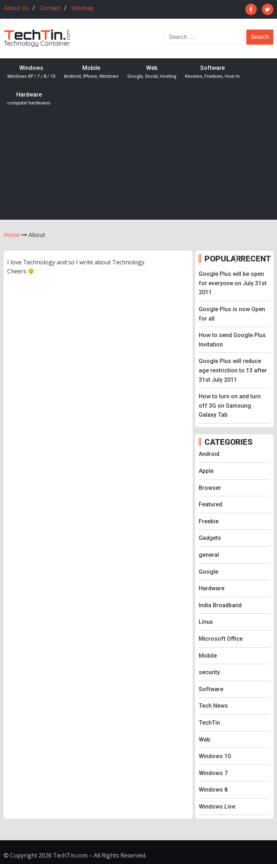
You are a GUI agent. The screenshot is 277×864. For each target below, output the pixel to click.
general (209, 554)
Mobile (91, 72)
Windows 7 (213, 773)
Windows (31, 72)
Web (151, 72)
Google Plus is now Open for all (232, 314)
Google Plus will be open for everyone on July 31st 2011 (233, 283)
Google (208, 571)
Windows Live (217, 806)
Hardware (28, 99)
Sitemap (82, 8)
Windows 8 (213, 789)
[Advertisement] (138, 165)
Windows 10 (215, 756)
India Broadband (220, 605)
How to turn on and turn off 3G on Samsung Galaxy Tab (230, 405)
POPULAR (219, 258)
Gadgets (210, 537)
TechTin (209, 722)
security (209, 672)
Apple (206, 470)
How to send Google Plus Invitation (232, 340)
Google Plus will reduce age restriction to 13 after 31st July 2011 (233, 370)
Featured (210, 504)
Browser (210, 487)
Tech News (213, 705)
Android (209, 454)
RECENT (255, 258)
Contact (50, 8)
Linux (206, 621)
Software (212, 72)
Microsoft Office (221, 638)
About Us (16, 8)
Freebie (209, 521)
